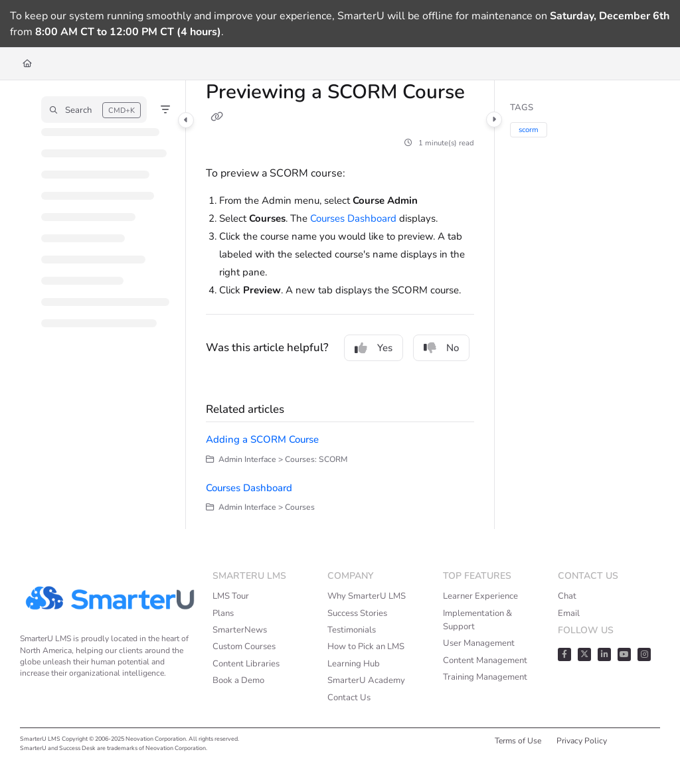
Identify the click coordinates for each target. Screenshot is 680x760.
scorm (529, 130)
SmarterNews (239, 630)
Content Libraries (246, 664)
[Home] (27, 64)
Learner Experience (480, 596)
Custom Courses (244, 646)
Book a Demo (238, 680)
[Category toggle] (186, 120)
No (441, 347)
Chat (567, 596)
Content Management (485, 660)
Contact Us (349, 698)
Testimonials (351, 630)
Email (569, 613)
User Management (479, 643)
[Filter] (165, 109)
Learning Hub (353, 664)
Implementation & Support (477, 620)
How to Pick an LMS (365, 646)
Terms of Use (518, 740)
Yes (373, 347)
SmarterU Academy (366, 680)
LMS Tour (230, 596)
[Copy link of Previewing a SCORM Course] (216, 116)
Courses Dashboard (353, 218)
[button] (94, 109)
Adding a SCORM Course (262, 439)
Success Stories (357, 613)
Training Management (485, 677)
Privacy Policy (581, 740)
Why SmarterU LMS (366, 596)
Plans (223, 613)
